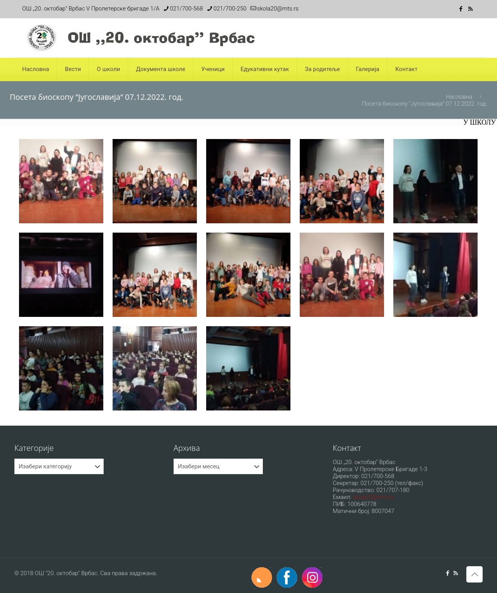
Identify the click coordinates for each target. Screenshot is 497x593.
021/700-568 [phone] (186, 8)
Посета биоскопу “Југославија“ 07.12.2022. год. (424, 103)
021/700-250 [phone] (230, 8)
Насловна (459, 96)
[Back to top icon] (474, 574)
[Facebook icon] (461, 8)
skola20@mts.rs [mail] (278, 8)
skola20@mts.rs (373, 497)
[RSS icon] (470, 8)
